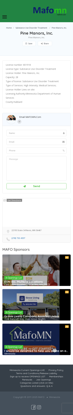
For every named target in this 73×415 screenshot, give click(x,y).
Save (29, 43)
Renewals (27, 379)
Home (9, 27)
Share (45, 43)
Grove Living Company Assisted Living (31, 316)
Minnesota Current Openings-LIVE (27, 370)
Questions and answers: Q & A (36, 386)
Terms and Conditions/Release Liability (36, 373)
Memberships (56, 376)
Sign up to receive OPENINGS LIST (27, 376)
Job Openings (43, 379)
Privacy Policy (56, 370)
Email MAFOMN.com (30, 116)
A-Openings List (14, 277)
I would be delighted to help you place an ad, (36, 351)
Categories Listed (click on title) (36, 382)
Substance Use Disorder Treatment (31, 27)
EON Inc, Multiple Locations (23, 281)
